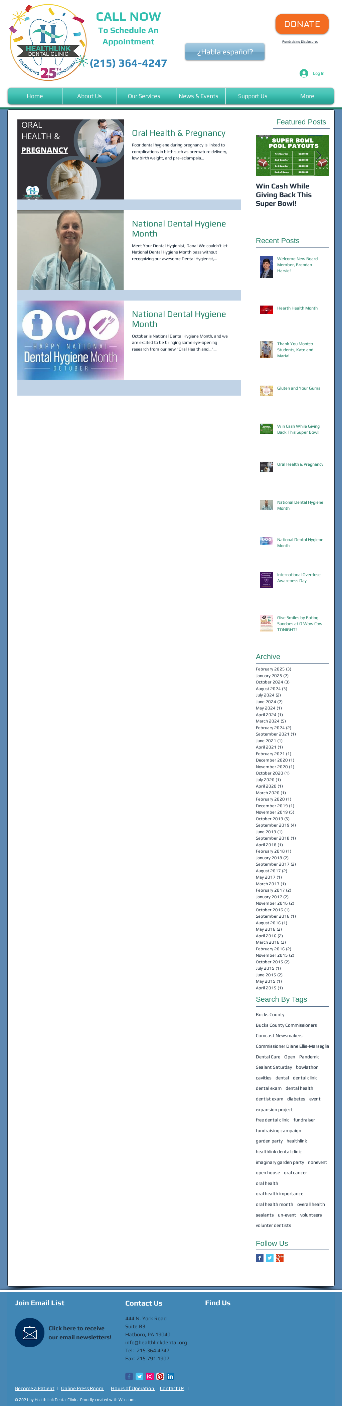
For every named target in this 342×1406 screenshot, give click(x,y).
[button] (89, 96)
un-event (287, 1215)
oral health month (274, 1204)
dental (282, 1077)
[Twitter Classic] (139, 1376)
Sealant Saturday (274, 1067)
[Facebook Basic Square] (260, 1258)
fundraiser (304, 1119)
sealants (265, 1215)
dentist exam (269, 1098)
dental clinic (305, 1077)
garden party (269, 1140)
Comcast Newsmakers (279, 1035)
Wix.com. (127, 1399)
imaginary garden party (280, 1162)
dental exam (269, 1088)
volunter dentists (273, 1225)
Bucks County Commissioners (286, 1025)
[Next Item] (319, 155)
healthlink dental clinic (279, 1151)
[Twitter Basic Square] (270, 1258)
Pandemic (309, 1056)
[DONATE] (302, 24)
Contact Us (172, 1388)
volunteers (311, 1215)
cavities (264, 1077)
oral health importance (279, 1193)
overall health (311, 1204)
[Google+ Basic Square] (280, 1258)
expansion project (274, 1109)
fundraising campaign (278, 1130)
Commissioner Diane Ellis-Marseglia (292, 1046)
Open (289, 1056)
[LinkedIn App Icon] (170, 1376)
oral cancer (295, 1172)
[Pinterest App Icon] (160, 1376)
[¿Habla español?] (225, 51)
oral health (267, 1183)
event (315, 1098)
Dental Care (268, 1056)
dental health (299, 1088)
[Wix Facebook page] (129, 1376)
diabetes (296, 1098)
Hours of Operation (133, 1388)
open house (268, 1172)
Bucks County (270, 1014)
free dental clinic (273, 1119)
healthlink (297, 1140)
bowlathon (307, 1067)
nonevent (317, 1162)
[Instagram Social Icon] (150, 1376)
